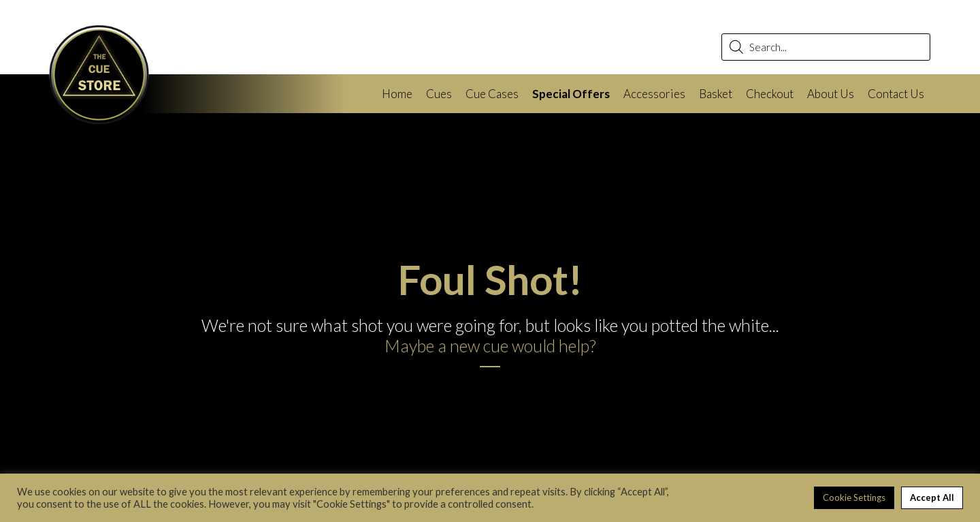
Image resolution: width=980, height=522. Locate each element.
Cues (439, 94)
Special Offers (571, 94)
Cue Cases (492, 94)
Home (397, 94)
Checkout (770, 94)
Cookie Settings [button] (854, 497)
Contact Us (896, 94)
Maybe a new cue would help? (490, 345)
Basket (715, 94)
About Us (830, 94)
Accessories (654, 94)
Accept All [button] (932, 497)
